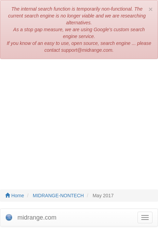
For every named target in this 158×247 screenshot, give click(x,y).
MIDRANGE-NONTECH (58, 195)
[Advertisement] (79, 121)
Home (14, 195)
